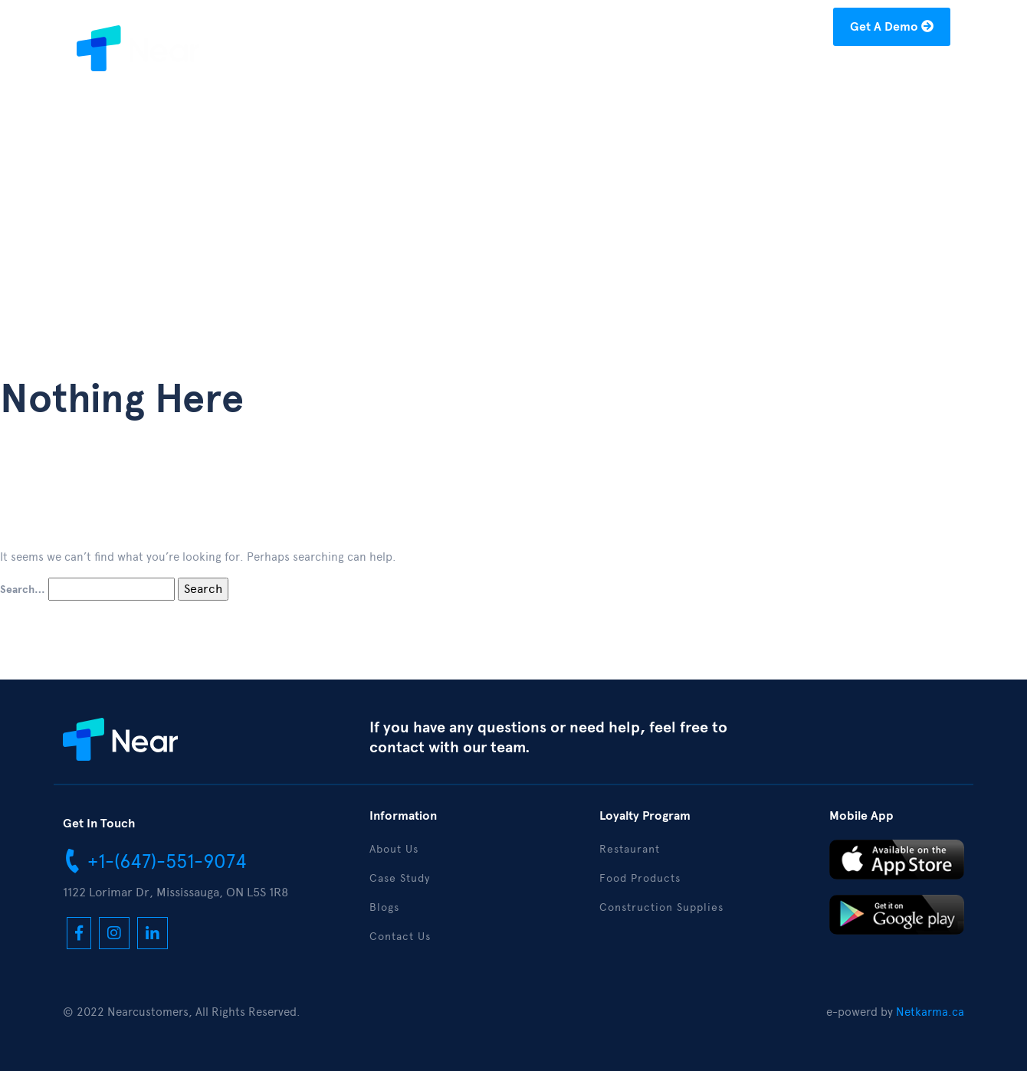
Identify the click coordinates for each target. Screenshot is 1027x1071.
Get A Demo (891, 26)
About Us (590, 74)
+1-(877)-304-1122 (585, 29)
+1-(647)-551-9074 (155, 860)
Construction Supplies (661, 907)
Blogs (748, 74)
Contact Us (906, 74)
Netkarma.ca (930, 1012)
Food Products (640, 878)
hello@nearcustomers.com (742, 29)
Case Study (675, 74)
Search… (22, 590)
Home (522, 74)
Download (818, 74)
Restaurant (629, 849)
